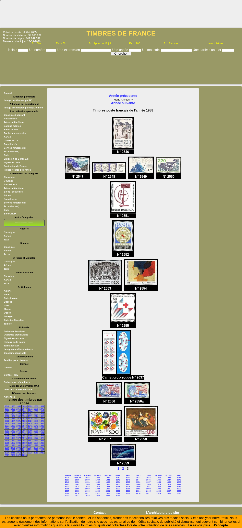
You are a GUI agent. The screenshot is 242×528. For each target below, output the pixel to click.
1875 (36, 409)
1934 (30, 423)
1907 (13, 416)
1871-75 (87, 475)
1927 (30, 421)
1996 (24, 445)
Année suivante (123, 103)
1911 (30, 416)
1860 (36, 406)
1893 (7, 414)
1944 (7, 428)
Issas (7, 305)
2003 (24, 448)
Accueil (8, 93)
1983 (30, 440)
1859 (30, 406)
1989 (24, 443)
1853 (24, 406)
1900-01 (118, 475)
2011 (30, 450)
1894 (13, 414)
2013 (41, 450)
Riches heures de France (17, 170)
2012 (36, 450)
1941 (30, 426)
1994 (13, 445)
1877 (7, 411)
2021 (7, 455)
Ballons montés (12, 126)
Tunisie (8, 323)
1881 (24, 411)
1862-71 (77, 475)
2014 (7, 453)
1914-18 (158, 475)
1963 (36, 433)
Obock (7, 313)
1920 (30, 419)
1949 (36, 428)
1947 (24, 428)
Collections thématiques (17, 382)
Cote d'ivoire (10, 298)
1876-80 (97, 475)
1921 (36, 419)
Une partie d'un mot (207, 50)
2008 (13, 450)
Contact (8, 367)
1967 (18, 436)
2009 (18, 450)
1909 (24, 416)
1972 (7, 438)
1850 (13, 406)
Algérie (8, 291)
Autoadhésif (10, 118)
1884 (30, 411)
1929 (41, 421)
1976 (30, 438)
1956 (36, 431)
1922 (41, 419)
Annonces (9, 397)
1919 (24, 419)
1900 (24, 414)
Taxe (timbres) (11, 151)
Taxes (7, 254)
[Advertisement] (121, 15)
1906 (7, 416)
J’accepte (220, 525)
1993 (7, 445)
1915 (41, 416)
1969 (30, 436)
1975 (24, 438)
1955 (30, 431)
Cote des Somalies (14, 320)
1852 (18, 406)
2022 (13, 455)
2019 (36, 453)
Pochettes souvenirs (15, 133)
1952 (13, 431)
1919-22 (168, 475)
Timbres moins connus (24, 223)
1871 (30, 409)
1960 (18, 433)
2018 (30, 453)
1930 (7, 423)
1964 (41, 433)
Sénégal (8, 316)
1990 (30, 443)
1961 (24, 433)
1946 (18, 428)
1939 (18, 426)
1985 (41, 440)
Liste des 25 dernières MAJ (18, 389)
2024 (24, 455)
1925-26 (77, 477)
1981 (18, 440)
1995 (18, 445)
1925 (18, 421)
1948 (30, 428)
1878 (13, 411)
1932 (18, 423)
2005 (36, 448)
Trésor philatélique (14, 122)
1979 (7, 440)
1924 (13, 421)
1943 (41, 426)
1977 (36, 438)
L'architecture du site (162, 512)
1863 (7, 409)
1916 (7, 419)
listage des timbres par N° (18, 100)
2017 (24, 453)
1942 (36, 426)
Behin (7, 294)
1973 (13, 438)
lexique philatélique (14, 331)
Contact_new (11, 375)
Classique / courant (14, 115)
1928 (36, 421)
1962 (30, 433)
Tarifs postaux (11, 345)
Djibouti (8, 302)
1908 (18, 416)
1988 (18, 443)
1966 (13, 436)
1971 (41, 436)
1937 (7, 426)
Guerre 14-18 (11, 140)
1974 (18, 438)
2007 (7, 450)
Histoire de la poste (14, 342)
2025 (108, 495)
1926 (24, 421)
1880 (18, 411)
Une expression (69, 50)
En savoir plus (199, 525)
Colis (6, 155)
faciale (13, 50)
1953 (18, 431)
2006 (41, 448)
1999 (41, 445)
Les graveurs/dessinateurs (18, 349)
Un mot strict (151, 50)
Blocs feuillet (11, 129)
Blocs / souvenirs (13, 191)
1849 (7, 406)
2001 (13, 448)
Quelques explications (16, 334)
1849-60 (67, 475)
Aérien (7, 137)
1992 (41, 443)
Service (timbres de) (15, 148)
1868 (13, 409)
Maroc (7, 309)
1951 (7, 431)
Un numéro (37, 50)
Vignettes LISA (12, 162)
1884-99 (107, 475)
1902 (36, 414)
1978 (41, 438)
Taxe (6, 239)
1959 (13, 433)
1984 (36, 440)
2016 (18, 453)
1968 (24, 436)
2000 (7, 448)
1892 (41, 411)
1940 (24, 426)
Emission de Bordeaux (16, 159)
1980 (13, 440)
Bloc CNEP (10, 213)
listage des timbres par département (23, 107)
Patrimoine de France (15, 166)
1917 (13, 419)
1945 (13, 428)
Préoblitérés (10, 144)
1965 (7, 436)
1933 (24, 423)
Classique (9, 177)
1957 (41, 431)
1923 (7, 421)
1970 (36, 436)
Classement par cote (15, 353)
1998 (36, 445)
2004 (30, 448)
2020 (41, 453)
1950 (41, 428)
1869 (18, 409)
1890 (36, 411)
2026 (118, 495)
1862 (41, 406)
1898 (18, 414)
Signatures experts (14, 338)
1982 (24, 440)
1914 (36, 416)
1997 (30, 445)
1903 (41, 414)
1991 (36, 443)
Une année (120, 50)
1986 (7, 443)
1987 (13, 443)
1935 (36, 423)
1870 (24, 409)
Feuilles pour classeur (16, 360)
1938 (13, 426)
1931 (13, 423)
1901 (30, 414)
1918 (18, 419)
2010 (24, 450)
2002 (18, 448)
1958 (7, 433)
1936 (41, 423)
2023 (18, 455)
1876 (41, 409)
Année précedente (123, 95)
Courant (8, 181)
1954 (24, 431)
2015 (13, 453)
